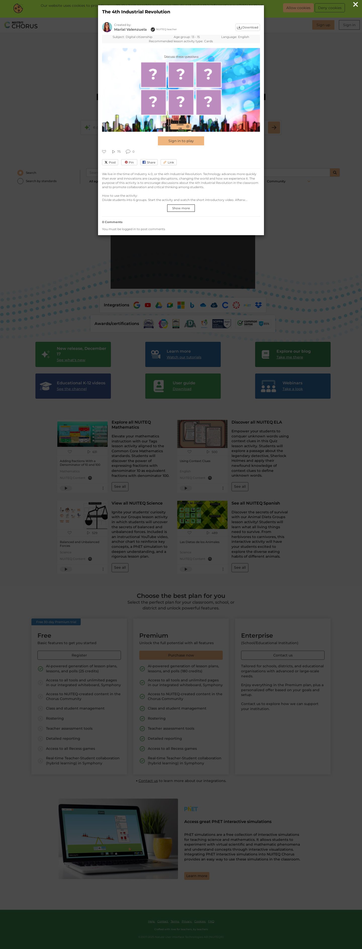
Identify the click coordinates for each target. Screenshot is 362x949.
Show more (181, 208)
